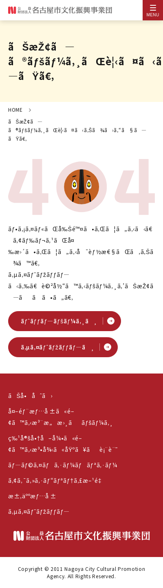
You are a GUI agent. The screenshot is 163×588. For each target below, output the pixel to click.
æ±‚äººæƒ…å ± (32, 496)
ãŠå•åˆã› (30, 395)
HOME (15, 109)
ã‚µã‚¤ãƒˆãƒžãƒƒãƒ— (39, 511)
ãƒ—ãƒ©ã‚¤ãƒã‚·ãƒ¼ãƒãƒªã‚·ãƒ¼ (62, 465)
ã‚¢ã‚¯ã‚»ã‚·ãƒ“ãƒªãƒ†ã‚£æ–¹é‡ (56, 480)
